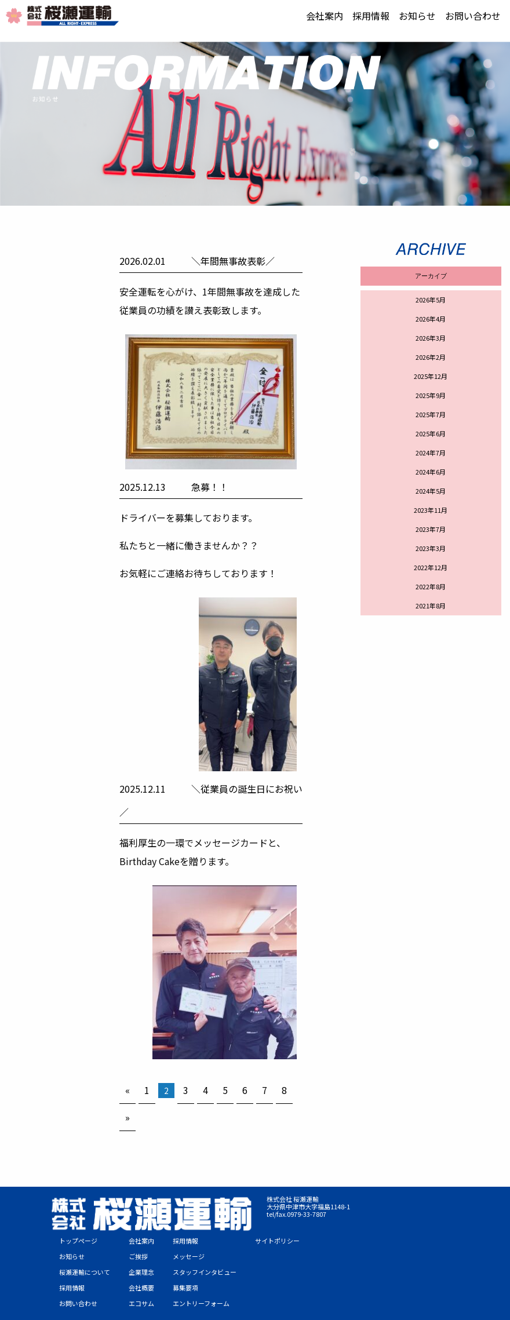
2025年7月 (431, 414)
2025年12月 (430, 376)
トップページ (78, 1240)
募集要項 (185, 1287)
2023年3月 (431, 548)
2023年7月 (431, 529)
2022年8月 (431, 586)
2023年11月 (430, 510)
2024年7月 (431, 452)
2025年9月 (431, 395)
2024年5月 (431, 490)
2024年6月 (431, 471)
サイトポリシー (277, 1240)
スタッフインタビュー (204, 1272)
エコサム (141, 1303)
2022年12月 (430, 567)
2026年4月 (431, 318)
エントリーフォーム (201, 1303)
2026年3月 (431, 337)
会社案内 (324, 16)
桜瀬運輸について (84, 1272)
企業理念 (141, 1272)
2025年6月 (431, 433)
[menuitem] (324, 16)
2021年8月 (431, 605)
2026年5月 (431, 299)
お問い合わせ (473, 16)
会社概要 (141, 1287)
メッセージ (189, 1256)
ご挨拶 (138, 1256)
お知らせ (417, 16)
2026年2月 (431, 357)
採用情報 (370, 16)
